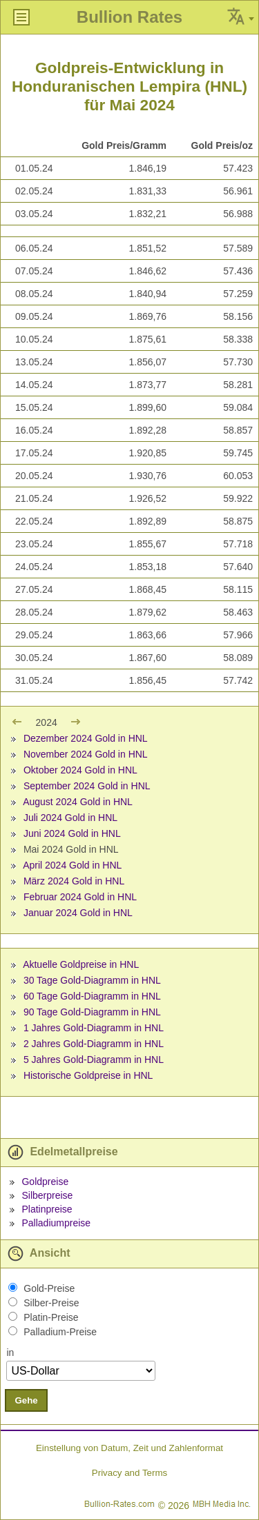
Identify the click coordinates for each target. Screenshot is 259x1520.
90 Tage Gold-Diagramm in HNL (92, 1011)
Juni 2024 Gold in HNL (72, 833)
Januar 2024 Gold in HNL (78, 912)
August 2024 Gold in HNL (78, 801)
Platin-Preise (50, 1317)
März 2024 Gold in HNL (73, 880)
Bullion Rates (129, 17)
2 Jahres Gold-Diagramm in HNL (93, 1043)
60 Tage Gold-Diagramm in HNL (92, 996)
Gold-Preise (49, 1288)
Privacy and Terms (129, 1473)
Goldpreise (44, 1181)
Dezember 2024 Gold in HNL (85, 738)
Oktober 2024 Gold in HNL (80, 770)
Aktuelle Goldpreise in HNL (81, 964)
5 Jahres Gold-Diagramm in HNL (93, 1059)
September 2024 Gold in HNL (87, 785)
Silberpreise (47, 1195)
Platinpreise (46, 1209)
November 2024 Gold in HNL (85, 754)
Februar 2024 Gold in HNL (80, 896)
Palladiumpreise (55, 1222)
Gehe (26, 1400)
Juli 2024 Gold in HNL (70, 817)
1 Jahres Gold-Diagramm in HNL (93, 1027)
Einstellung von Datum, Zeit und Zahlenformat (129, 1448)
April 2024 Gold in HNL (72, 865)
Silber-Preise (51, 1302)
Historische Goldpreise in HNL (88, 1075)
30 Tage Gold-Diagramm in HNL (92, 980)
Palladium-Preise (60, 1331)
